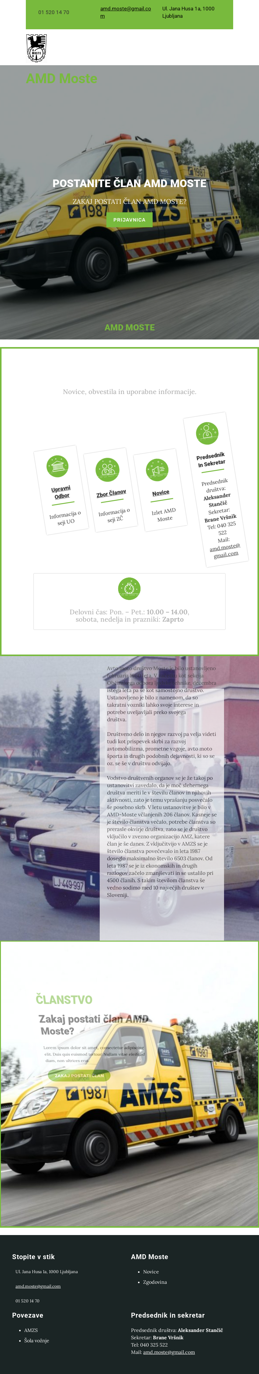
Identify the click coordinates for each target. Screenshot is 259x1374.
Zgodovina (155, 1282)
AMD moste (61, 78)
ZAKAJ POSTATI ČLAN (71, 1077)
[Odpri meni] (141, 60)
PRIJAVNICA (129, 218)
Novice (148, 492)
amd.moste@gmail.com (182, 550)
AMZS (31, 1330)
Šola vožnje (36, 1340)
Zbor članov (97, 493)
